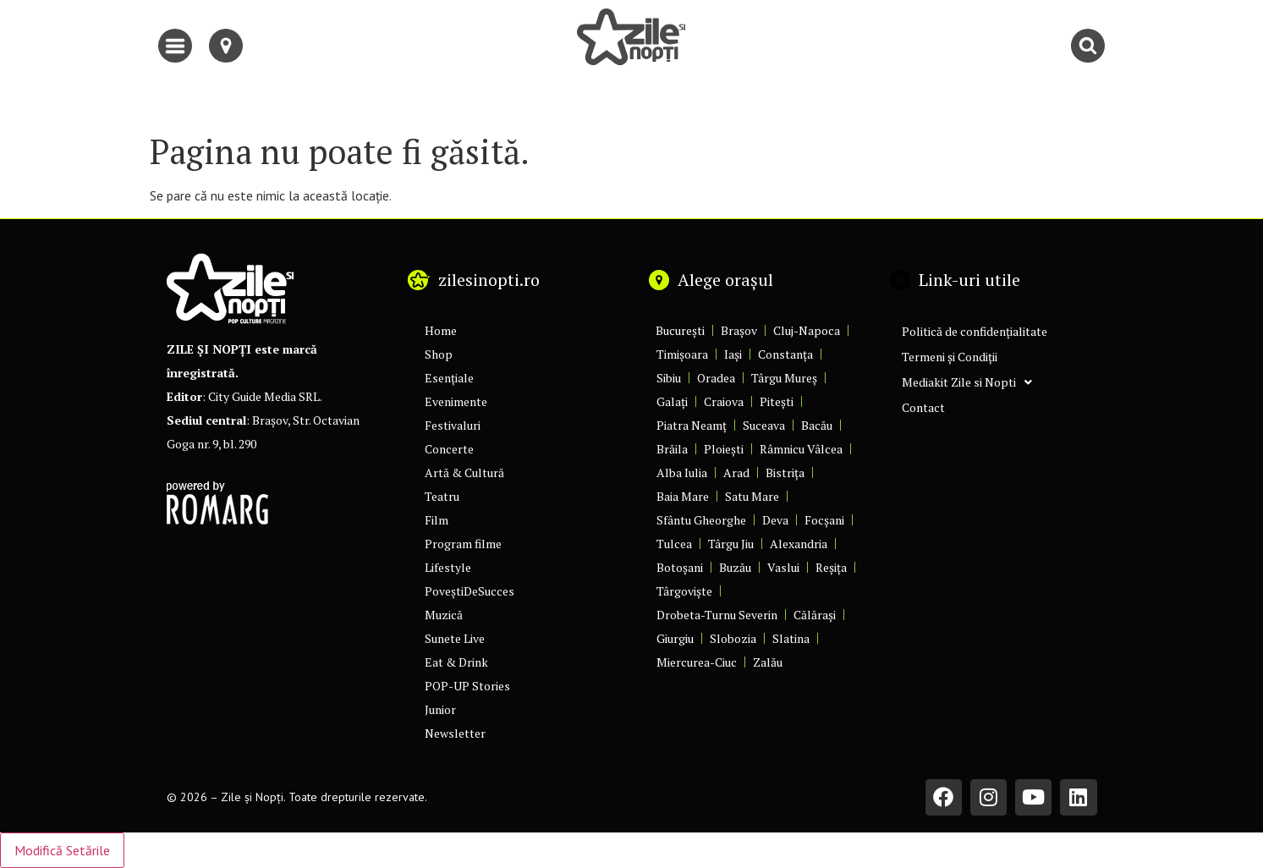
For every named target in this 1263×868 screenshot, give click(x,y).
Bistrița (785, 472)
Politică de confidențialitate (974, 331)
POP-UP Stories (467, 686)
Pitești (776, 401)
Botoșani (679, 567)
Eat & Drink (456, 662)
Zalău (768, 662)
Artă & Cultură (464, 472)
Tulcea (674, 544)
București (680, 330)
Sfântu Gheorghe (701, 520)
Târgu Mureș (784, 378)
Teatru (442, 496)
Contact (923, 407)
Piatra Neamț (691, 425)
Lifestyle (448, 567)
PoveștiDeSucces (469, 591)
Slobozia (733, 638)
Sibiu (668, 378)
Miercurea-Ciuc (696, 662)
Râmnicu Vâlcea (801, 449)
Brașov (739, 330)
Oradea (716, 378)
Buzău (735, 567)
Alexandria (798, 544)
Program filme (463, 544)
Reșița (831, 567)
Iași (733, 354)
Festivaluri (452, 425)
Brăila (672, 449)
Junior (440, 709)
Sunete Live (455, 638)
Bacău (816, 425)
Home (441, 330)
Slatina (791, 638)
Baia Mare (682, 496)
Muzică (444, 615)
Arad (736, 472)
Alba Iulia (681, 472)
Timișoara (682, 354)
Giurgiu (675, 638)
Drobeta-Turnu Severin (716, 615)
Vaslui (783, 567)
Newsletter (455, 733)
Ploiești (724, 449)
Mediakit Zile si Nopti (967, 382)
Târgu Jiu (731, 544)
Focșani (824, 520)
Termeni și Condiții (949, 357)
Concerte (449, 449)
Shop (439, 354)
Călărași (814, 615)
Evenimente (456, 401)
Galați (672, 401)
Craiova (724, 401)
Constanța (785, 354)
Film (436, 520)
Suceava (764, 425)
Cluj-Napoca (806, 330)
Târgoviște (684, 591)
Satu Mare (752, 496)
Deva (775, 520)
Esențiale (449, 378)
